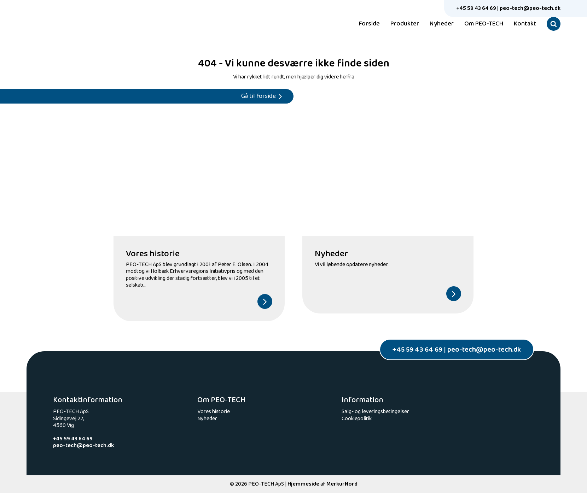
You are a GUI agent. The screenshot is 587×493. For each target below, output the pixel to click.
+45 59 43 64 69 (476, 8)
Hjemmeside (303, 484)
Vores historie (213, 411)
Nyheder (442, 24)
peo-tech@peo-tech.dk (530, 8)
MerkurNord (342, 484)
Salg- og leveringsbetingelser (375, 411)
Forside (369, 24)
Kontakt (525, 24)
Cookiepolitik (357, 418)
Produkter (404, 24)
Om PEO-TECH (483, 24)
